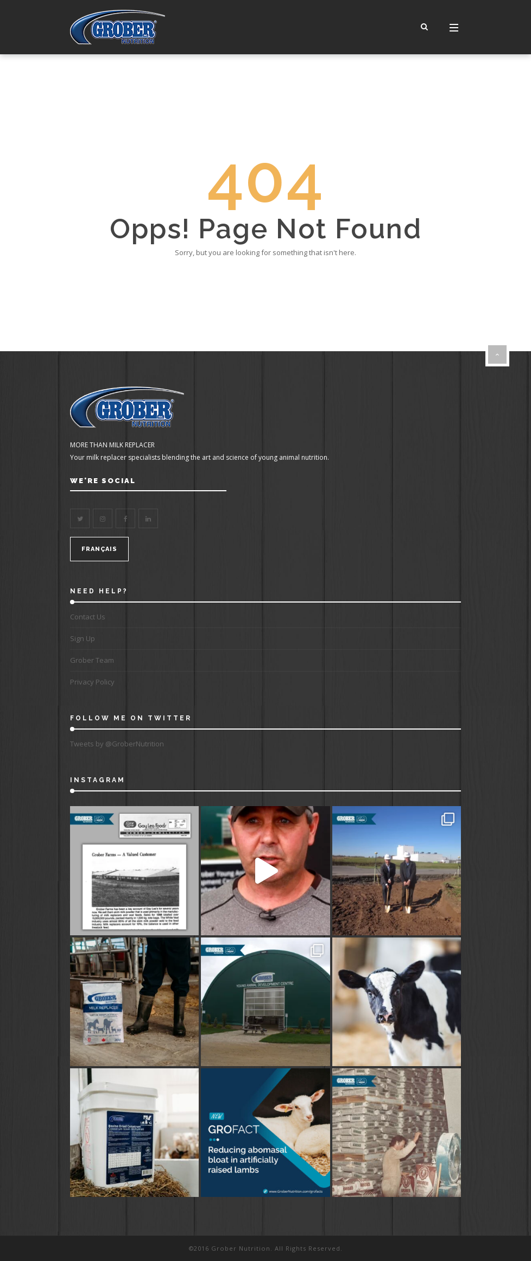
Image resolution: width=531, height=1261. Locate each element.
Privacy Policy (92, 682)
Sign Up (82, 638)
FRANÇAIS (99, 549)
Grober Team (92, 660)
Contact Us (87, 617)
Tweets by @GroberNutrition (117, 744)
